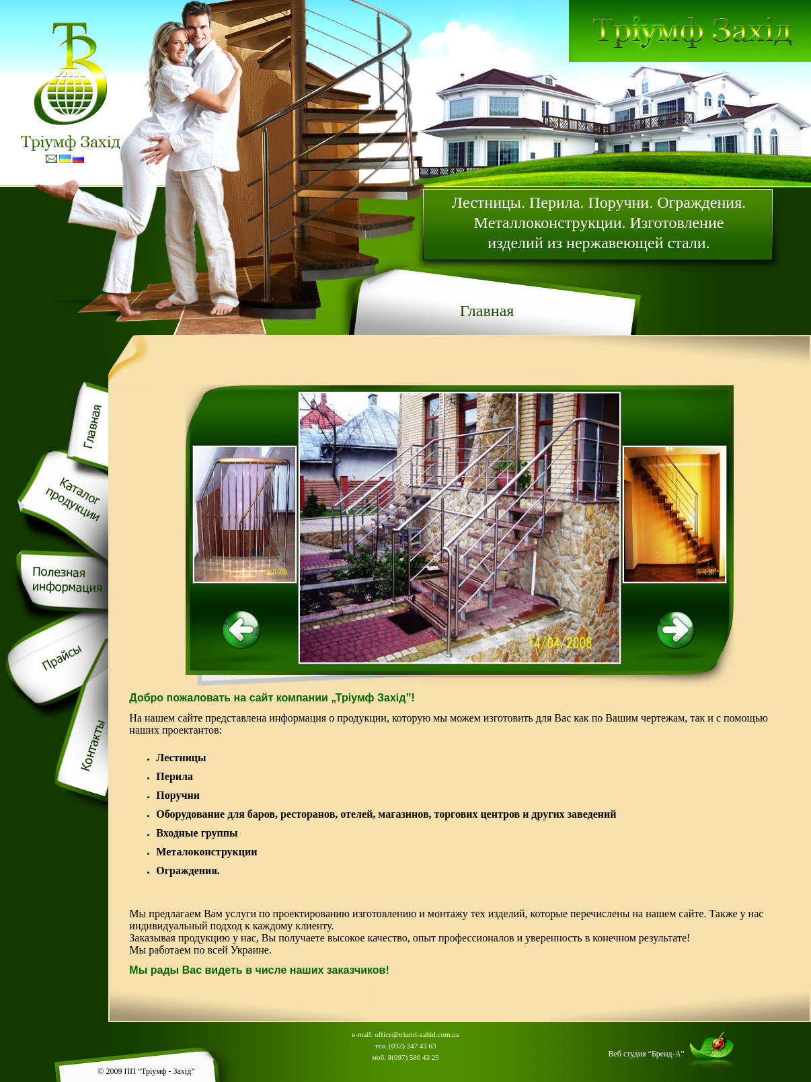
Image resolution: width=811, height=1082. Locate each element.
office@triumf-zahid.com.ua (417, 1034)
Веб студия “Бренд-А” (647, 1053)
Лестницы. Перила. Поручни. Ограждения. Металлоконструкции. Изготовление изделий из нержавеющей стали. (599, 223)
